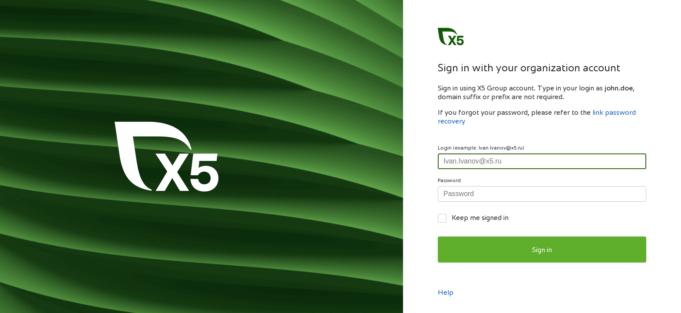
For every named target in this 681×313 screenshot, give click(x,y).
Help (445, 293)
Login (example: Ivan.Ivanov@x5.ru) (481, 148)
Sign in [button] (542, 250)
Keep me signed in (480, 218)
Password (449, 180)
